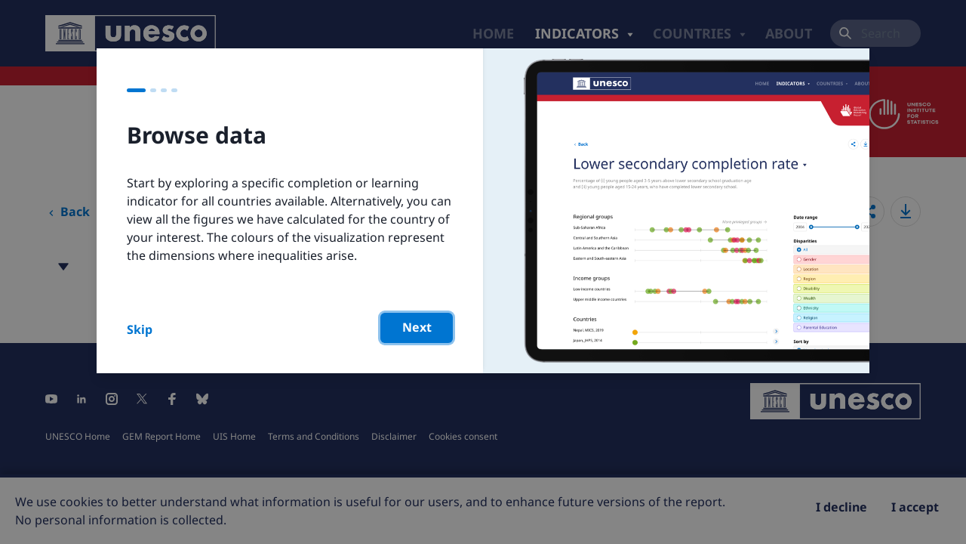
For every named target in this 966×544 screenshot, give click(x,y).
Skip (139, 329)
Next (417, 327)
